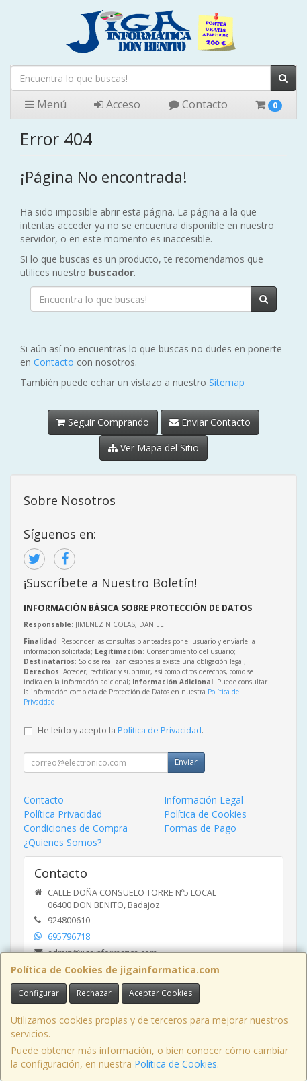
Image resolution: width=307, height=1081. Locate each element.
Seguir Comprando (102, 422)
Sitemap (227, 382)
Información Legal (203, 799)
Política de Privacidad (160, 730)
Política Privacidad (63, 814)
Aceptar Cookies (160, 993)
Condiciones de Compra (76, 828)
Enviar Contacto (210, 422)
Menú (46, 104)
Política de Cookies (175, 1063)
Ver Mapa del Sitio (153, 447)
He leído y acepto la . (121, 730)
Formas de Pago (200, 828)
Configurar (38, 993)
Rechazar (94, 993)
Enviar (186, 762)
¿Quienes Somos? (62, 842)
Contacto (198, 104)
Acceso (117, 104)
